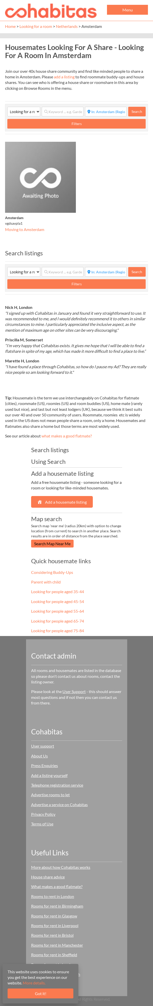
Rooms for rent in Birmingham (57, 906)
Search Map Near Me (52, 543)
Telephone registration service (57, 785)
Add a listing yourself (49, 775)
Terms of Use (42, 823)
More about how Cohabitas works (60, 867)
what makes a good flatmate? (66, 435)
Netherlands (67, 26)
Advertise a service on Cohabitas (59, 804)
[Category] (23, 111)
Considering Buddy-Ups (52, 572)
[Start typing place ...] (106, 111)
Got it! (40, 993)
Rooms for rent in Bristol (52, 935)
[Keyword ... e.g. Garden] (62, 111)
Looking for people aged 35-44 (57, 591)
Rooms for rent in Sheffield (54, 954)
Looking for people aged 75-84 (57, 630)
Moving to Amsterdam (24, 229)
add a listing (64, 76)
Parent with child (46, 581)
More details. (34, 982)
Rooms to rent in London (52, 896)
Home (10, 26)
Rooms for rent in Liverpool (54, 925)
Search (139, 111)
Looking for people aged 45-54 (57, 601)
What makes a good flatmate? (56, 886)
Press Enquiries (44, 765)
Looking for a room (35, 26)
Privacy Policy (43, 814)
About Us (39, 755)
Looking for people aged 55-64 (57, 611)
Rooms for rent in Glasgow (54, 915)
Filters (77, 123)
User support (42, 746)
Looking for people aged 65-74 (57, 621)
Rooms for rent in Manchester (57, 945)
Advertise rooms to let (50, 794)
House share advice (48, 876)
